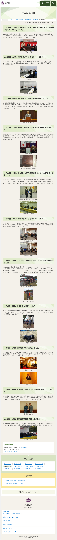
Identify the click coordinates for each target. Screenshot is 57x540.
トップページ (11, 19)
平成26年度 (35, 19)
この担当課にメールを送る (11, 451)
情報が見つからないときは (27, 492)
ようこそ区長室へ (20, 19)
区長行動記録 (28, 19)
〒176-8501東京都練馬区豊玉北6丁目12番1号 (12, 512)
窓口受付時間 (6, 521)
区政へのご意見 (7, 528)
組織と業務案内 (7, 524)
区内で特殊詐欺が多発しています (14, 483)
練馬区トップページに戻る (10, 532)
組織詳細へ (24, 447)
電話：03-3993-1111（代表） (11, 517)
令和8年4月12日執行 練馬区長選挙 (15, 480)
